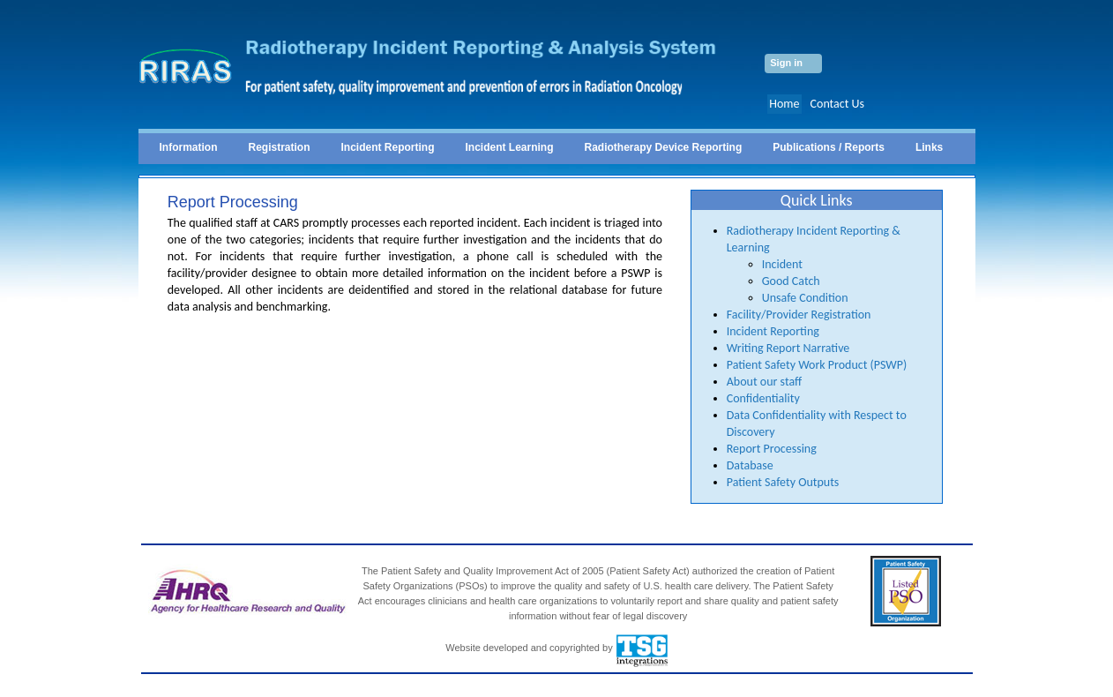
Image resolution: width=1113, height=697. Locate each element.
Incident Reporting (773, 331)
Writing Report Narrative (788, 348)
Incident (782, 264)
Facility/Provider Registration (799, 314)
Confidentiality (763, 398)
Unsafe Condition (805, 297)
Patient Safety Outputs (783, 482)
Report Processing (772, 448)
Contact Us (837, 103)
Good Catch (791, 281)
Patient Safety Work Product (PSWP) (817, 364)
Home (784, 103)
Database (750, 465)
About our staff (764, 381)
